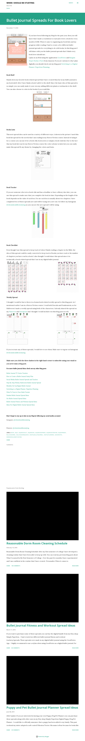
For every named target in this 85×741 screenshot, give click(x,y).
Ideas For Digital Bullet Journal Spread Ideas (21, 405)
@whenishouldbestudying (16, 205)
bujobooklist (23, 432)
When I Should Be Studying (20, 3)
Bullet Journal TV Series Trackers (17, 373)
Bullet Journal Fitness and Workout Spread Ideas (41, 625)
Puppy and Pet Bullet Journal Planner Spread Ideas (42, 707)
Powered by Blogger (42, 736)
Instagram (23, 312)
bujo (16, 432)
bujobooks (31, 432)
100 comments (15, 566)
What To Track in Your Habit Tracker (18, 392)
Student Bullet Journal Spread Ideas (18, 395)
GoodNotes (62, 58)
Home (8, 8)
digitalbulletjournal (36, 435)
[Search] (71, 3)
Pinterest (12, 312)
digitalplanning (49, 435)
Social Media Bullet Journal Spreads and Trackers (22, 379)
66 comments (15, 648)
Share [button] (8, 440)
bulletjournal (11, 435)
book (12, 432)
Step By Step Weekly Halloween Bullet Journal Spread (24, 383)
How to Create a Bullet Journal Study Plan (20, 376)
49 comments (15, 730)
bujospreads (62, 432)
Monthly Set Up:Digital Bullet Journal (19, 386)
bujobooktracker (52, 432)
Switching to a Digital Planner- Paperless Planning (22, 389)
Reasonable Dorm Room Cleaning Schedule (37, 543)
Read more (75, 566)
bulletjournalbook (22, 435)
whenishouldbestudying (14, 437)
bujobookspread (40, 432)
